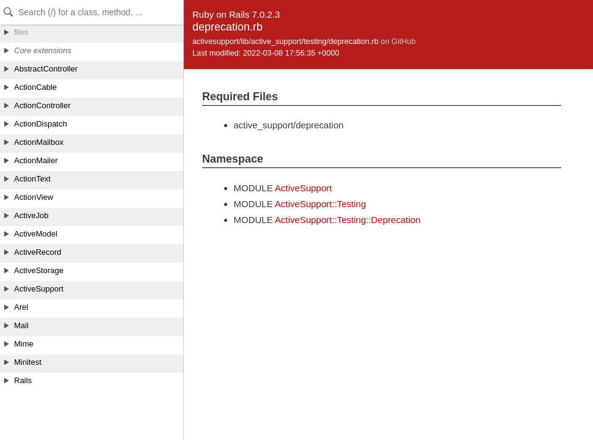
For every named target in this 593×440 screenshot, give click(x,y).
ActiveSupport (303, 188)
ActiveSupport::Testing (320, 204)
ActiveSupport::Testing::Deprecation (347, 220)
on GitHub (397, 41)
